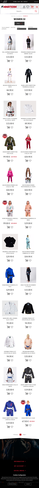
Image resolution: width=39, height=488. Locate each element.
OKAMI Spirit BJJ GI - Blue (28, 418)
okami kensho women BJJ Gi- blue (10, 285)
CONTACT (25, 1)
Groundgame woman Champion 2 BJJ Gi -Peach (28, 352)
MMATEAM (13, 16)
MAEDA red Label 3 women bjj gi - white (10, 319)
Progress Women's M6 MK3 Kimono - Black (28, 52)
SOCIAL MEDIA (19, 470)
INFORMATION (19, 461)
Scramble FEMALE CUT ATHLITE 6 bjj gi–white (10, 352)
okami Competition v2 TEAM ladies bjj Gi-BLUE (10, 418)
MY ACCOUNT (19, 466)
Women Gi (25, 16)
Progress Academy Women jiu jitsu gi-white (28, 119)
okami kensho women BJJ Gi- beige (28, 219)
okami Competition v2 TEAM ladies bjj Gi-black (28, 385)
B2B (22, 1)
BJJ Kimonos (19, 16)
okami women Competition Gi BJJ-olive (10, 152)
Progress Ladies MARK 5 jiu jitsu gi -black (10, 252)
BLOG (19, 1)
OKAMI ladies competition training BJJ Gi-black (28, 86)
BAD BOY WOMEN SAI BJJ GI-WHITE (10, 86)
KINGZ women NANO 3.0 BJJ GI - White (10, 385)
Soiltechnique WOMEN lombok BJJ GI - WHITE (28, 252)
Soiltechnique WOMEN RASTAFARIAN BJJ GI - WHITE (28, 186)
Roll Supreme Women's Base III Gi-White (10, 52)
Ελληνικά (36, 1)
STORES (15, 1)
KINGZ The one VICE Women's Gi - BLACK (28, 285)
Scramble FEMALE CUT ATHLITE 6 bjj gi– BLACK (28, 319)
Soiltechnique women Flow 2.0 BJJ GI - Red (28, 152)
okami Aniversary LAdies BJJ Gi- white (10, 219)
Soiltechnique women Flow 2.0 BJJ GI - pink (10, 186)
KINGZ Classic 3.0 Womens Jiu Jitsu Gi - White (10, 119)
